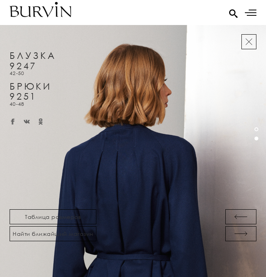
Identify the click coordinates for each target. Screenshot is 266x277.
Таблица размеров (53, 216)
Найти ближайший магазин (53, 233)
